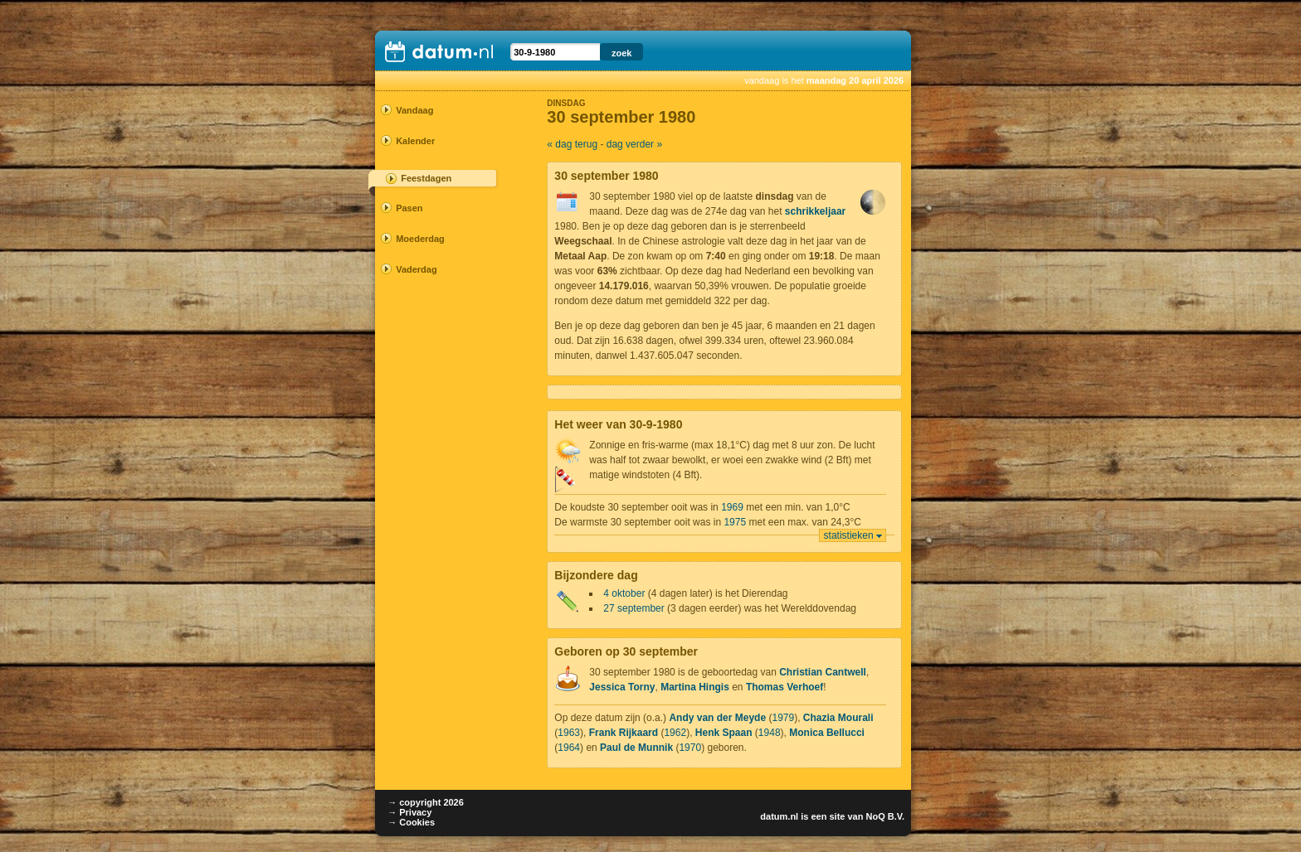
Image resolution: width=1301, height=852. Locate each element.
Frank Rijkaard (623, 732)
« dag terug (572, 144)
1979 (783, 718)
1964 (569, 747)
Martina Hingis (694, 687)
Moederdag (420, 239)
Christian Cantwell (822, 672)
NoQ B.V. (884, 816)
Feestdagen (426, 178)
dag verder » (634, 144)
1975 (735, 522)
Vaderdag (416, 269)
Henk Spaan (724, 732)
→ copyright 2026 (425, 802)
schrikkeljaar (815, 211)
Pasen (409, 208)
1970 (690, 747)
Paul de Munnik (636, 747)
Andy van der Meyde (717, 718)
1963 (569, 732)
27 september (633, 608)
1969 (732, 507)
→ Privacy (409, 812)
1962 (675, 732)
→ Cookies (411, 822)
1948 (769, 732)
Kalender (415, 141)
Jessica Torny (622, 687)
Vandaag (414, 110)
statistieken (849, 535)
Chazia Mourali (838, 718)
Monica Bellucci (827, 732)
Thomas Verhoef (784, 687)
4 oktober (624, 593)
